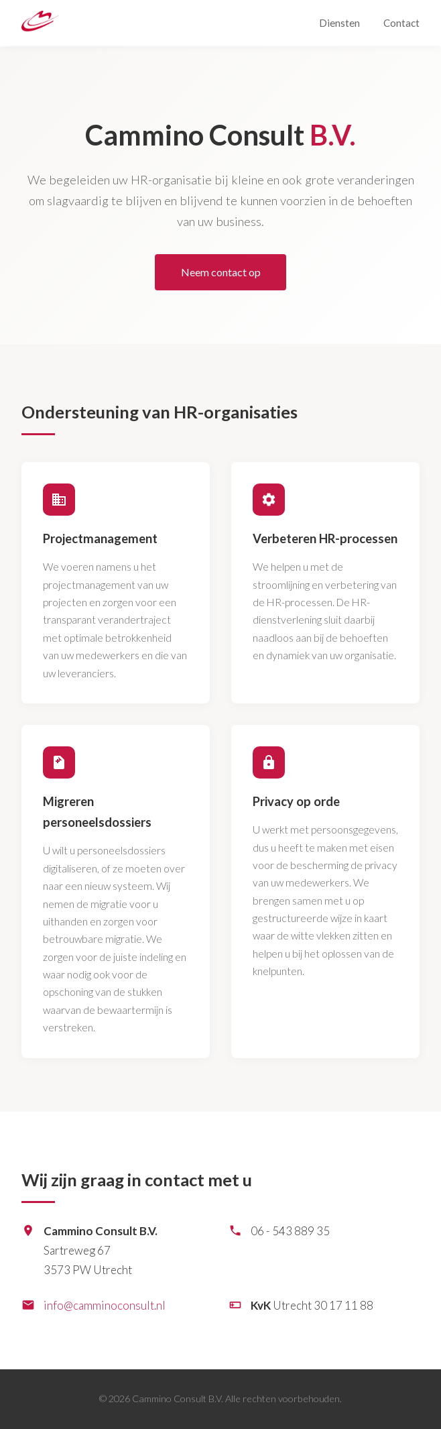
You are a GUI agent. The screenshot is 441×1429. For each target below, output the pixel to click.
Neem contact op (221, 272)
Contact (401, 23)
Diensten (339, 23)
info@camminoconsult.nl (105, 1305)
